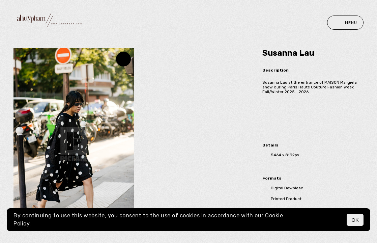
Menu (345, 23)
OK (355, 220)
